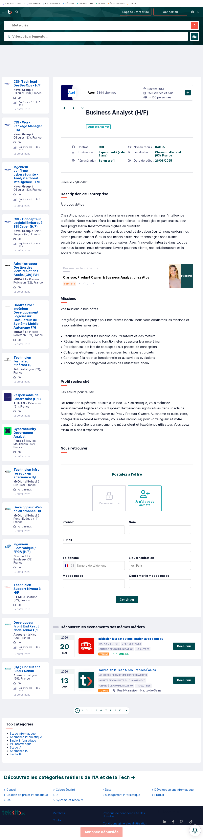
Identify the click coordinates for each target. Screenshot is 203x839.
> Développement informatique (173, 789)
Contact (58, 820)
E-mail (67, 540)
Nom (132, 522)
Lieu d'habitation (141, 557)
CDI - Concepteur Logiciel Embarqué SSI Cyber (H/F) (27, 223)
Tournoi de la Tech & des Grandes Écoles (127, 670)
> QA (7, 800)
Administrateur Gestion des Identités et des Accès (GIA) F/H (26, 269)
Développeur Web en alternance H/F (27, 509)
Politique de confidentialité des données (124, 814)
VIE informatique (21, 744)
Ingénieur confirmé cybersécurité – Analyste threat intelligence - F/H (26, 174)
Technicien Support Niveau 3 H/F (27, 588)
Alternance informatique (26, 737)
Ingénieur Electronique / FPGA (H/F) (24, 548)
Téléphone (71, 557)
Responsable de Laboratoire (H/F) (27, 397)
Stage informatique (23, 733)
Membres (59, 813)
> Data (106, 789)
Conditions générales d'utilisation (125, 823)
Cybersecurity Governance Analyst (24, 432)
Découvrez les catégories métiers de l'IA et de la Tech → (69, 777)
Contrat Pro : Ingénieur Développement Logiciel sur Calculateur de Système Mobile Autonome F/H (25, 316)
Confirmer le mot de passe (149, 575)
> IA (55, 794)
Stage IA (15, 747)
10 (120, 710)
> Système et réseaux (68, 800)
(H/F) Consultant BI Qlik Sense (26, 669)
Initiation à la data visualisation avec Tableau (130, 638)
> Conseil (10, 789)
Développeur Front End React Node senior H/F (26, 626)
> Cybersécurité (64, 789)
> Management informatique (121, 794)
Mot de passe (73, 575)
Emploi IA (16, 754)
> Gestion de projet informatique (26, 794)
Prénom (69, 522)
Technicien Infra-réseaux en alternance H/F (27, 473)
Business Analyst (98, 127)
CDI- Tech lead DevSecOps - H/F (26, 83)
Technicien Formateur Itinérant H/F (23, 361)
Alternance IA (19, 751)
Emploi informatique (23, 740)
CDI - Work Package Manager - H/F (27, 126)
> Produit (158, 794)
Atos (91, 92)
